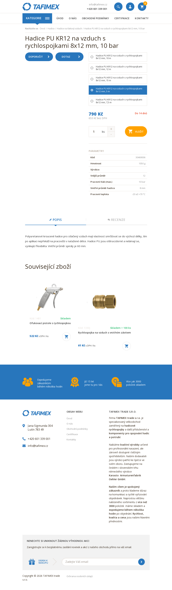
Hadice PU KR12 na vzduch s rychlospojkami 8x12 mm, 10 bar (114, 28)
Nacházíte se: (32, 28)
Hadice (51, 28)
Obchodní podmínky (95, 18)
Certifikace (121, 18)
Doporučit (40, 56)
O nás (73, 18)
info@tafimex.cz (98, 4)
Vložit (136, 131)
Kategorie (37, 18)
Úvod (60, 18)
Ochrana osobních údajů (80, 576)
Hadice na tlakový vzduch (69, 28)
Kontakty (141, 18)
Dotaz (72, 56)
